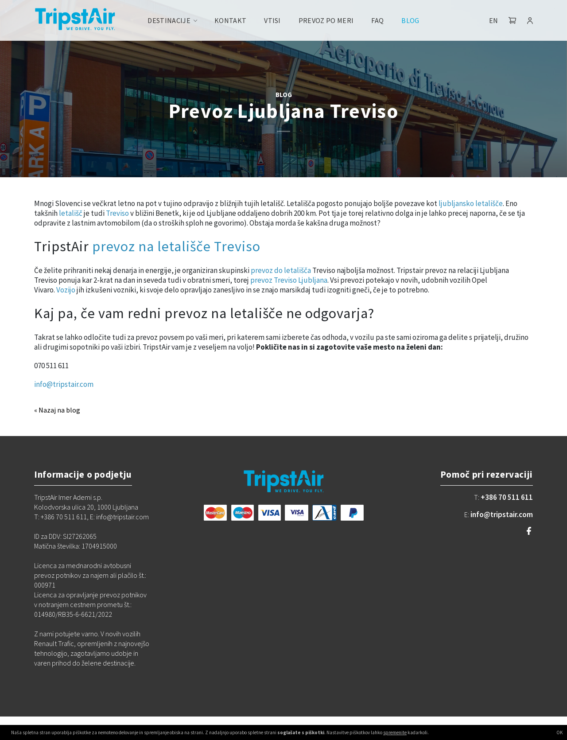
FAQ (377, 20)
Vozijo (65, 290)
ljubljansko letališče (471, 203)
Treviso (117, 213)
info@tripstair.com (63, 384)
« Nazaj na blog (57, 409)
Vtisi (272, 20)
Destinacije (169, 20)
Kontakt (230, 20)
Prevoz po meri (326, 20)
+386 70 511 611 (507, 497)
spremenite (395, 732)
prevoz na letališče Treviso (176, 246)
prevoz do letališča (280, 270)
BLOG (284, 94)
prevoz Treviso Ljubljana (288, 280)
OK (559, 732)
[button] (513, 20)
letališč (70, 213)
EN (493, 20)
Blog (410, 20)
